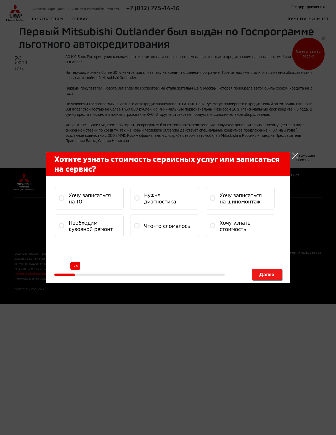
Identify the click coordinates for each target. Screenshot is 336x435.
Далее (266, 274)
